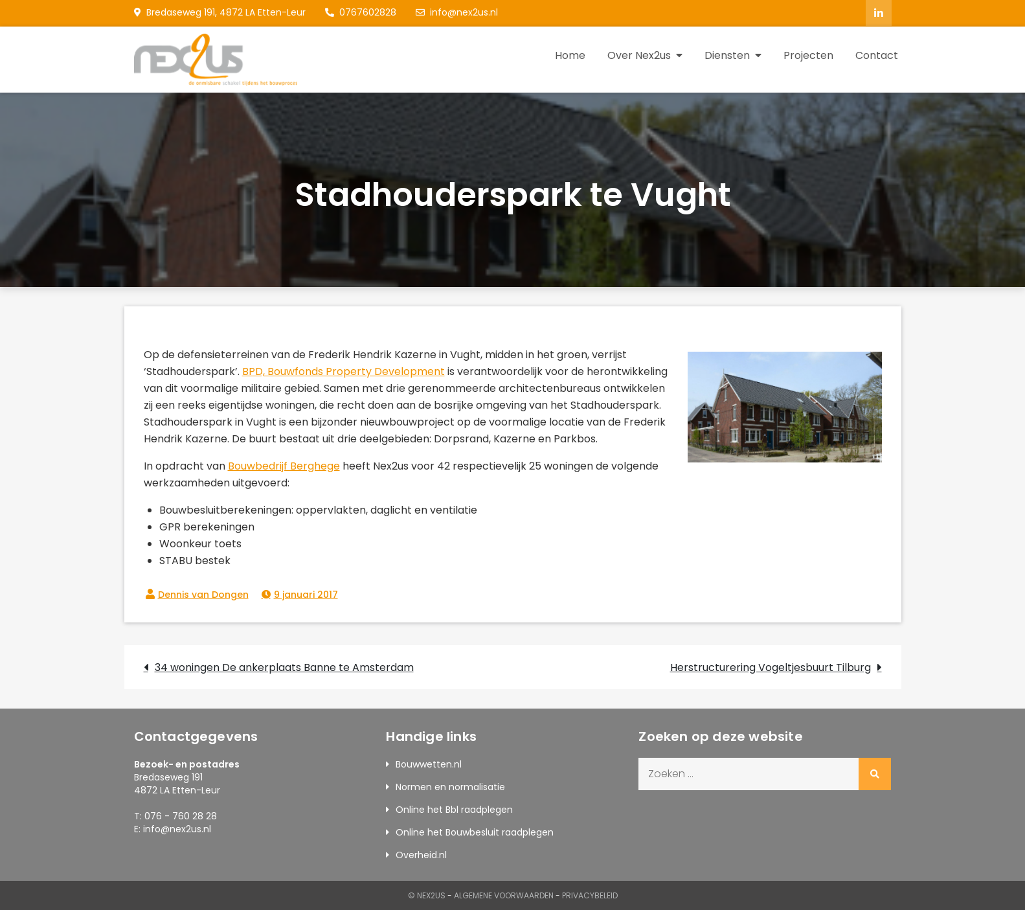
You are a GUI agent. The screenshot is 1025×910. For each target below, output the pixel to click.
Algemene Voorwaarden (504, 894)
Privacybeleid (590, 894)
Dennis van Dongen (203, 593)
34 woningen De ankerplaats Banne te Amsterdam (284, 666)
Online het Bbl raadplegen (454, 808)
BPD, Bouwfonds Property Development (343, 370)
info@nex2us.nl (457, 12)
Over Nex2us (639, 54)
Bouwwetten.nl (429, 763)
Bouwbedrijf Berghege (284, 465)
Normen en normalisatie (450, 786)
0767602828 (360, 12)
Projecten (808, 54)
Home (570, 54)
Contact (876, 54)
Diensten (727, 54)
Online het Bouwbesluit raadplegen (475, 831)
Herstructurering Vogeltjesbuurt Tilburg (770, 666)
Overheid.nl (421, 854)
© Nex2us (426, 894)
